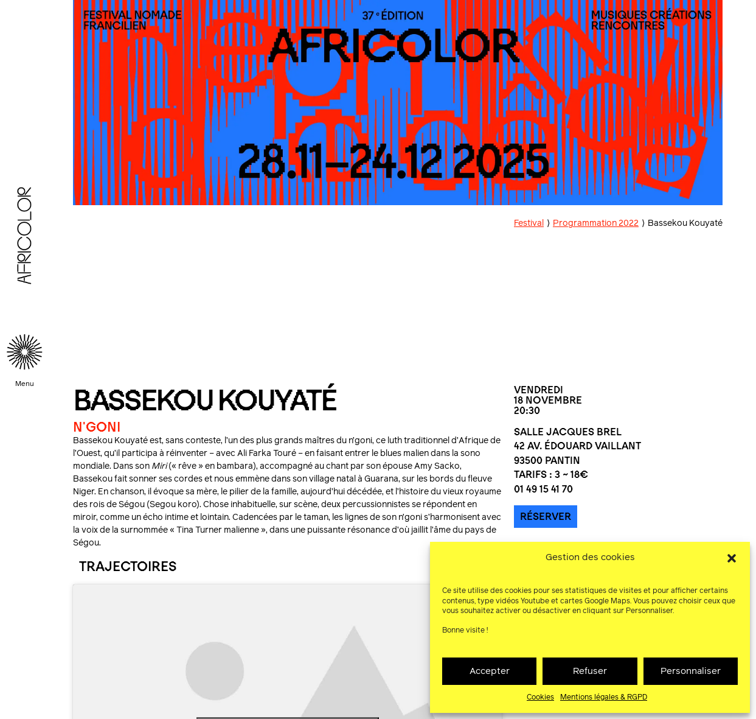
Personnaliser (691, 671)
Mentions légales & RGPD (603, 697)
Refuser (590, 671)
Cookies (540, 697)
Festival (529, 223)
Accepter (490, 671)
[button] (732, 558)
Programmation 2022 (596, 223)
